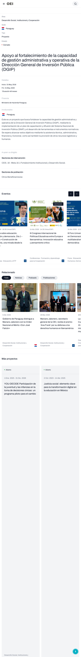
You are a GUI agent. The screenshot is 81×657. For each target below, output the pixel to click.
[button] (70, 193)
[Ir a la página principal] (10, 3)
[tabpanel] (40, 316)
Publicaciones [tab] (49, 278)
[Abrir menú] (4, 4)
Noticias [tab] (18, 278)
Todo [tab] (6, 278)
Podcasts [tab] (32, 278)
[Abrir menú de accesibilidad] (75, 651)
